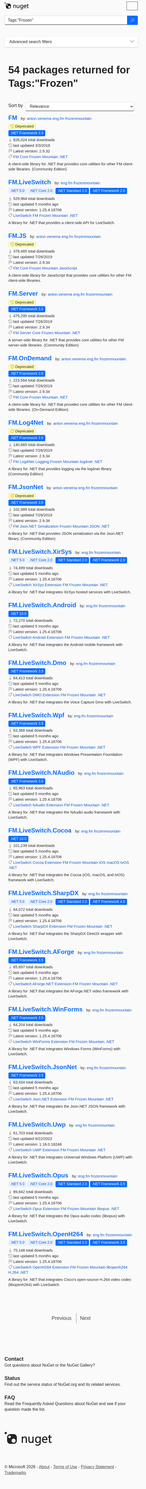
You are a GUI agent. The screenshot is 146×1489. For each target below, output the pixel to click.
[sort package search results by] (80, 106)
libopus (103, 1208)
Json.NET (28, 526)
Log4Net (27, 461)
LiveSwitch (22, 215)
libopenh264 (117, 1267)
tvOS (124, 862)
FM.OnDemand (30, 358)
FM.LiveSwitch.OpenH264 (45, 1234)
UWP (37, 1150)
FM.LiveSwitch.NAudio (41, 773)
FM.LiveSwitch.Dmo (37, 663)
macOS (113, 862)
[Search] (132, 20)
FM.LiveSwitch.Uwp (37, 1124)
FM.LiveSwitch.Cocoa (40, 830)
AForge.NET (43, 984)
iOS (102, 862)
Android (39, 637)
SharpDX (40, 926)
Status (12, 1378)
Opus (37, 1208)
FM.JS (17, 236)
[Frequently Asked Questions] (10, 1397)
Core (24, 156)
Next (85, 1318)
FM (12, 118)
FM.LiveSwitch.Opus (38, 1175)
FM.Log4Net (25, 423)
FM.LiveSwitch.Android (42, 605)
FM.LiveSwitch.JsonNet (42, 1067)
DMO (37, 695)
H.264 (13, 1272)
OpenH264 (42, 1267)
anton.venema (39, 118)
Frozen (35, 156)
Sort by (15, 105)
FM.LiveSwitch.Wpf (36, 715)
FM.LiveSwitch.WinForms (45, 1009)
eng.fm (58, 118)
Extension (53, 585)
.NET (63, 156)
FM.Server (23, 293)
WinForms (41, 1041)
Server (25, 333)
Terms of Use (65, 1467)
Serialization (48, 526)
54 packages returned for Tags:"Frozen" (69, 76)
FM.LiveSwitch (29, 182)
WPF (37, 747)
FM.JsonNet (25, 487)
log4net (86, 461)
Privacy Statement (97, 1467)
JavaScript (68, 268)
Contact (14, 1359)
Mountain (50, 156)
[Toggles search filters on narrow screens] (132, 42)
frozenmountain (78, 118)
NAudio (39, 805)
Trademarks (15, 1473)
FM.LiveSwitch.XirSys (40, 552)
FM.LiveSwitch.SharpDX (43, 893)
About (44, 1467)
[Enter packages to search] (66, 20)
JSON (94, 526)
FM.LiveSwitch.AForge (41, 952)
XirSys (38, 585)
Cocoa (38, 862)
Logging (42, 461)
